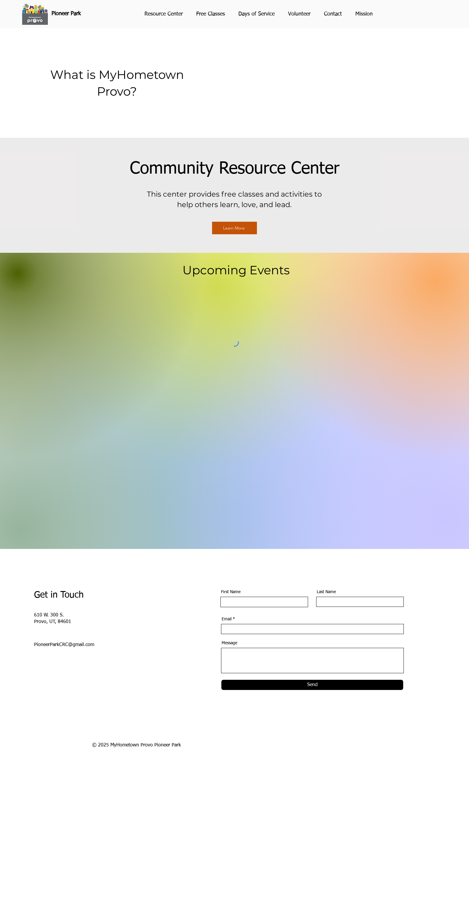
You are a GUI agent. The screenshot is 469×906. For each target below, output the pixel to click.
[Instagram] (36, 657)
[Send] (312, 685)
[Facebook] (45, 657)
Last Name (326, 592)
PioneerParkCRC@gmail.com (64, 644)
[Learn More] (234, 228)
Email (227, 619)
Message (229, 643)
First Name (230, 592)
